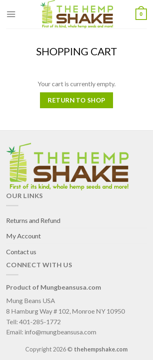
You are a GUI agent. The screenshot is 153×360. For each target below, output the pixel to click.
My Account (23, 236)
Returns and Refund (33, 220)
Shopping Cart (76, 51)
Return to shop (76, 100)
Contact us (21, 251)
